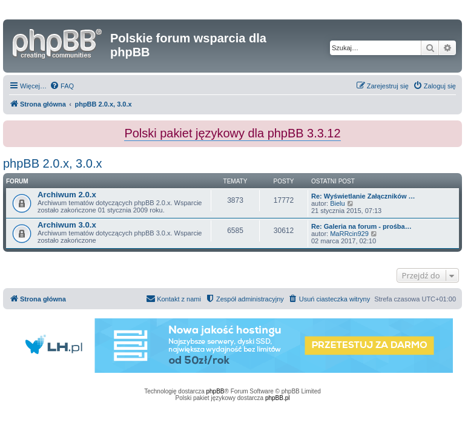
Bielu (337, 203)
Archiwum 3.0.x (67, 224)
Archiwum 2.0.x (67, 194)
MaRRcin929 (349, 233)
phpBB (215, 391)
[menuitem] (62, 86)
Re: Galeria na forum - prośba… (361, 226)
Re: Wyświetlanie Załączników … (363, 196)
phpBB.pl (277, 398)
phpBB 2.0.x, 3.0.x (52, 163)
